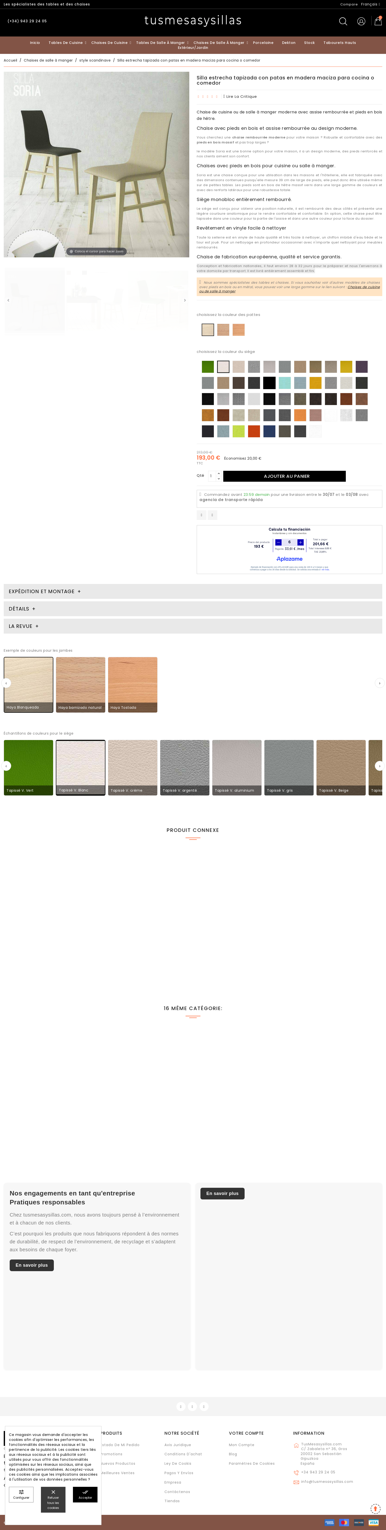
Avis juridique (177, 1444)
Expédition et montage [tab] (42, 591)
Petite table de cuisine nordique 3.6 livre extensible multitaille (44, 942)
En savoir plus (32, 1265)
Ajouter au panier (287, 476)
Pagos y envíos (178, 1472)
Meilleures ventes (117, 1472)
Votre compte (246, 1433)
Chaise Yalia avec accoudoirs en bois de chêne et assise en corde (334, 1120)
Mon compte (242, 1444)
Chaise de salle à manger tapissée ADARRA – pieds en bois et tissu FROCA (239, 1120)
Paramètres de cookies (252, 1463)
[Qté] (212, 476)
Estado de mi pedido (120, 1444)
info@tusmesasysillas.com (327, 1481)
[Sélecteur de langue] (370, 4)
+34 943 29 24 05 (318, 1472)
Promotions (111, 1454)
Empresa (172, 1482)
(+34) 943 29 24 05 (27, 21)
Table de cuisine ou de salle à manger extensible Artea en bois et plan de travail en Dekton (239, 944)
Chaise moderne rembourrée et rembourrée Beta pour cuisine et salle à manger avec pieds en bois (145, 944)
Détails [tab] (19, 608)
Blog (233, 1454)
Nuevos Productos (117, 1463)
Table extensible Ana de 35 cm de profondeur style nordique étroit (331, 942)
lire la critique (240, 96)
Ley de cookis (178, 1463)
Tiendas (172, 1500)
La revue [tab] (21, 626)
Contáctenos (177, 1491)
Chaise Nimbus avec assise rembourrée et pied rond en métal (48, 1120)
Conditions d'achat (183, 1454)
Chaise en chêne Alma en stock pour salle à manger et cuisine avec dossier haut (143, 1123)
